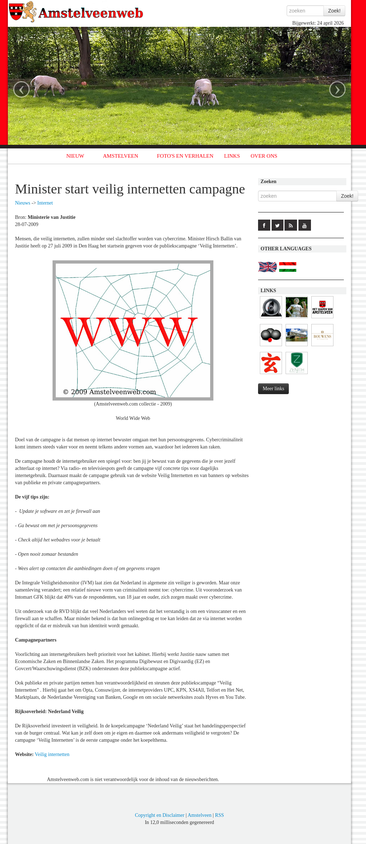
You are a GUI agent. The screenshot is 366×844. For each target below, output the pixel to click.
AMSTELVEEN (120, 156)
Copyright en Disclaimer (159, 815)
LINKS (232, 156)
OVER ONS (264, 156)
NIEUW (75, 156)
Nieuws (22, 203)
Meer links (273, 388)
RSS (219, 815)
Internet (45, 203)
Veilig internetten (52, 754)
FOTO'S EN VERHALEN (185, 156)
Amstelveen (200, 815)
